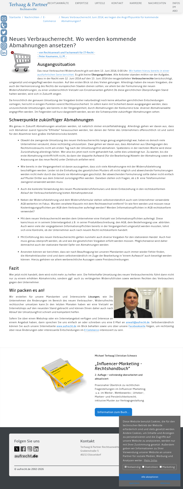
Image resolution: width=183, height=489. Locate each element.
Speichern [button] (134, 483)
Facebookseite (137, 326)
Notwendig (133, 467)
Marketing (167, 467)
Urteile (100, 3)
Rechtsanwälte (58, 3)
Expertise (81, 3)
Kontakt (117, 3)
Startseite (15, 17)
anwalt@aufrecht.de (138, 322)
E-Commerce (91, 330)
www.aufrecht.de (66, 326)
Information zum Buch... (113, 412)
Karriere (136, 3)
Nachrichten (157, 3)
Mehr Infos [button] (150, 460)
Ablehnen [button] (165, 483)
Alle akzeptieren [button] (149, 477)
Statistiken (150, 467)
